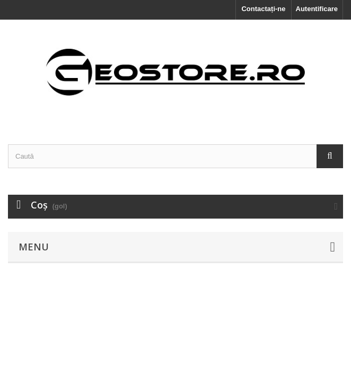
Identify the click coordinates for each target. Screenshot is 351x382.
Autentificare (317, 9)
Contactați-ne (263, 9)
